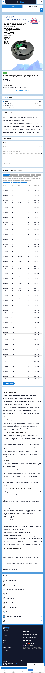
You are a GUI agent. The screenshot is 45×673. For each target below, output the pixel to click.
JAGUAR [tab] (15, 176)
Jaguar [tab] (9, 176)
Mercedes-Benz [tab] (7, 178)
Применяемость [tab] (8, 170)
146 (7, 182)
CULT (17, 663)
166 (17, 182)
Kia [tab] (24, 176)
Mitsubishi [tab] (15, 178)
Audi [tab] (12, 174)
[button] (22, 42)
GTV (21, 182)
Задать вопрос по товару (22, 90)
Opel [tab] (26, 178)
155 (11, 182)
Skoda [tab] (10, 180)
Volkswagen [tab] (27, 180)
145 (4, 182)
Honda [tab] (33, 174)
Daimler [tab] (27, 174)
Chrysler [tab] (22, 174)
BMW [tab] (16, 174)
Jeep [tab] (20, 176)
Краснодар (11, 97)
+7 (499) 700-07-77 (7, 647)
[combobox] (21, 10)
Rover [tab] (5, 180)
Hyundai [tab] (38, 174)
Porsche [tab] (31, 178)
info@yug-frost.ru (6, 650)
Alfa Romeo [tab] (6, 174)
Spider (25, 182)
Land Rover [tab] (29, 176)
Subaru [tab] (15, 180)
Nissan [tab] (21, 178)
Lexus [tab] (35, 176)
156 (14, 182)
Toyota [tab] (20, 180)
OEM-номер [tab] (18, 170)
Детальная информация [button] (8, 383)
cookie (34, 664)
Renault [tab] (37, 178)
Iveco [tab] (5, 176)
